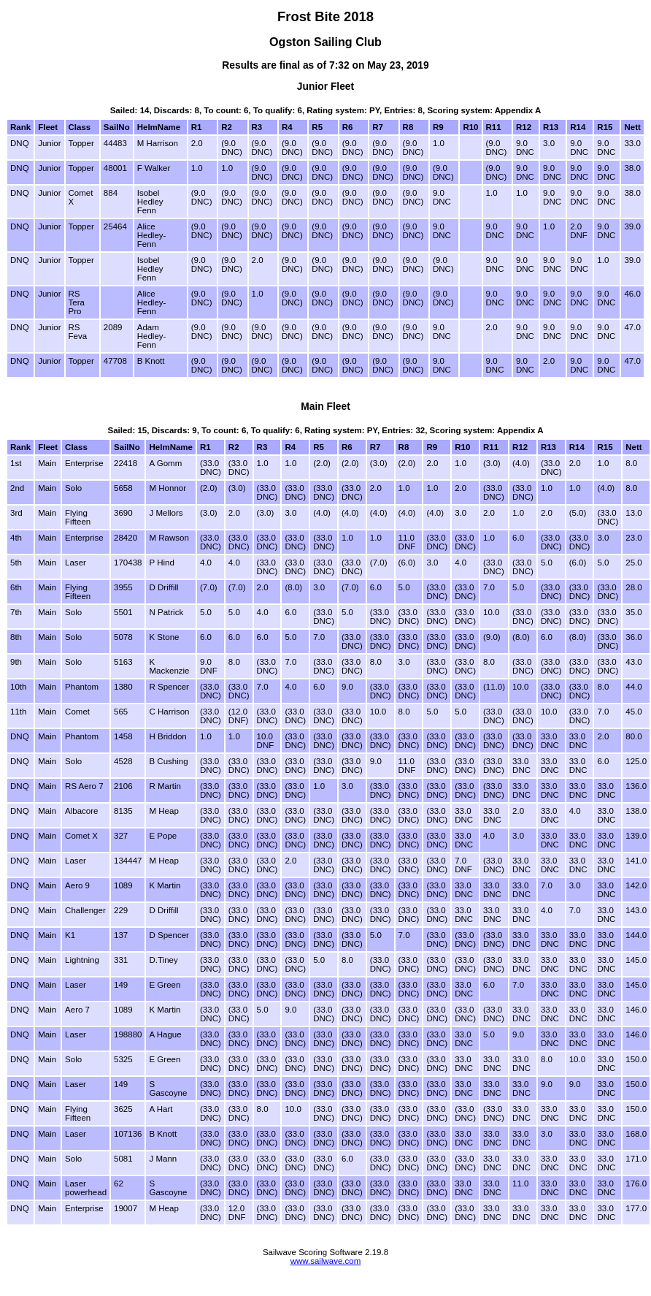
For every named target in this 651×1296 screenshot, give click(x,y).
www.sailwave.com (325, 1261)
